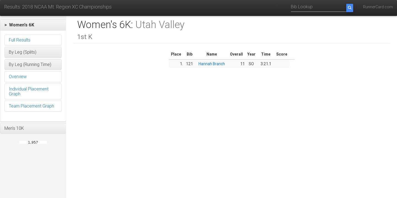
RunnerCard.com (378, 6)
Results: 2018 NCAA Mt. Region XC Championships (58, 7)
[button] (33, 25)
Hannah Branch (211, 63)
